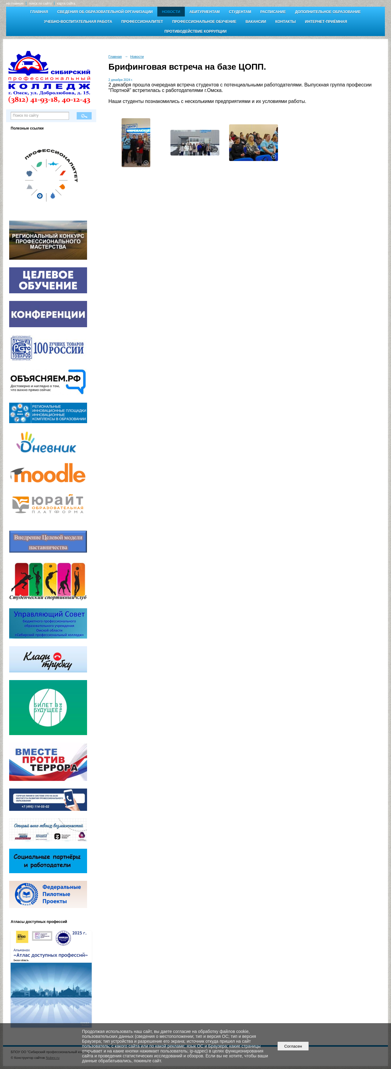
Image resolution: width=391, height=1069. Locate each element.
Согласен (293, 1046)
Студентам (240, 12)
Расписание (273, 12)
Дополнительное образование (328, 12)
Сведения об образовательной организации (105, 12)
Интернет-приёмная (326, 22)
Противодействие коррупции (195, 31)
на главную (15, 3)
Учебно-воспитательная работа (78, 22)
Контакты (285, 22)
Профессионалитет (142, 22)
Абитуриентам (204, 12)
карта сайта (66, 3)
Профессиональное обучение (204, 22)
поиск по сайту (40, 3)
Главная (39, 12)
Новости (171, 12)
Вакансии (256, 22)
